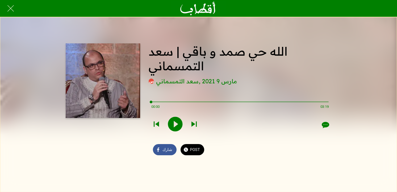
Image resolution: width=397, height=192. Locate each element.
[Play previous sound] (156, 124)
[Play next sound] (194, 124)
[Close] (10, 8)
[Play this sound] (175, 124)
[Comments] (325, 125)
